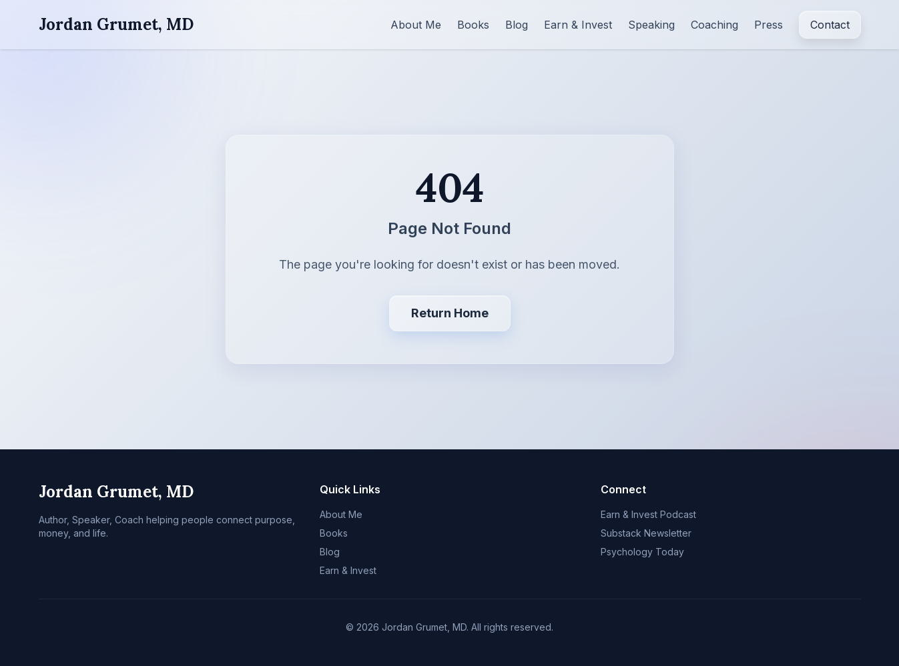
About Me (415, 24)
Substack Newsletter (646, 533)
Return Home (450, 313)
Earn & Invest (578, 24)
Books (473, 24)
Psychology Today (642, 551)
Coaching (714, 24)
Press (768, 24)
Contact (830, 24)
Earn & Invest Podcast (648, 514)
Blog (516, 24)
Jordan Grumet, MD (116, 24)
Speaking (651, 24)
